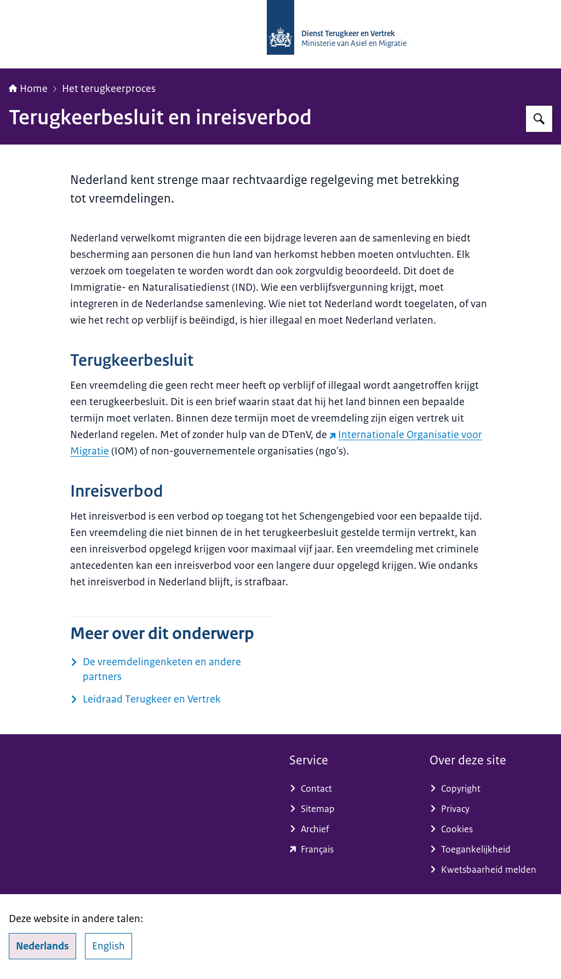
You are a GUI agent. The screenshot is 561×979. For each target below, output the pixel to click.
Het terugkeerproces (109, 88)
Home (28, 88)
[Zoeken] (539, 119)
